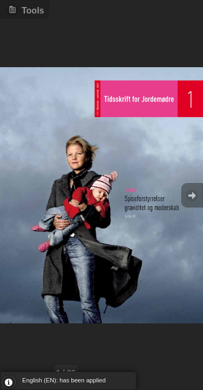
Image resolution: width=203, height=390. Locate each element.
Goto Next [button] (192, 195)
